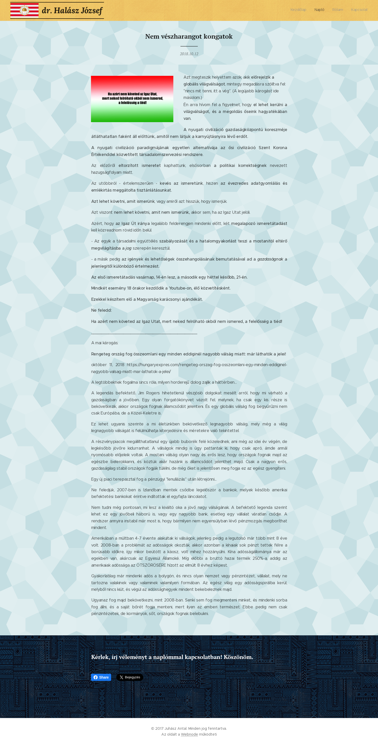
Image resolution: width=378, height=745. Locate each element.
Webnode (189, 734)
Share (101, 677)
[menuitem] (344, 10)
